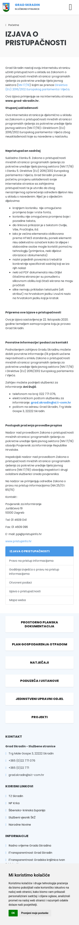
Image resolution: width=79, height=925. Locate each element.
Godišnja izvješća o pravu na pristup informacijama (34, 571)
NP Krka (12, 803)
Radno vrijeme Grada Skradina (28, 845)
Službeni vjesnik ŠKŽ (20, 817)
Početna (12, 25)
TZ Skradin (14, 796)
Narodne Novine (18, 825)
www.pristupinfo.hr (18, 541)
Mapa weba (17, 600)
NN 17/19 (23, 85)
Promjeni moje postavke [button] (34, 913)
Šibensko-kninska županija (25, 810)
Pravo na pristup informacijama (31, 561)
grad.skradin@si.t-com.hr (51, 402)
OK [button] (13, 913)
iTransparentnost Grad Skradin (28, 853)
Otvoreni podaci (20, 582)
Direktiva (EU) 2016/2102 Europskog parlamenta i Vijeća (37, 87)
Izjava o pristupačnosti (25, 591)
